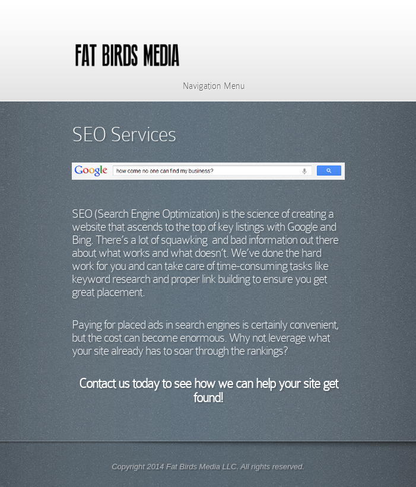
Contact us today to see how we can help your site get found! (208, 390)
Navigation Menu (206, 86)
